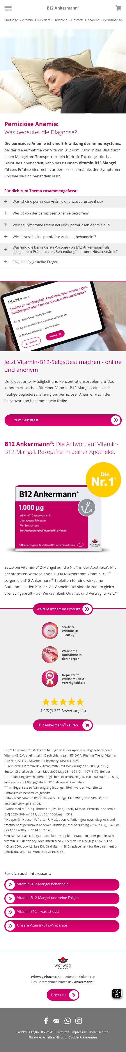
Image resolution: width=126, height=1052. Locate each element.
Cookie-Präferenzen (83, 1037)
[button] (63, 201)
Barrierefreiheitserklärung (47, 1037)
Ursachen (60, 20)
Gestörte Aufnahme (85, 20)
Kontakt (46, 1032)
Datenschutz (99, 1032)
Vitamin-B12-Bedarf (36, 20)
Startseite (11, 20)
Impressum (79, 1032)
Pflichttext (62, 1032)
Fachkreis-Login (27, 1032)
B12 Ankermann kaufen (64, 725)
